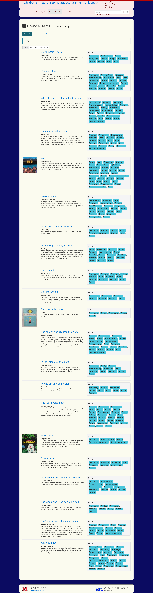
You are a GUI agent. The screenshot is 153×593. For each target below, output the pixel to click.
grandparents (103, 209)
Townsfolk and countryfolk (55, 383)
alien (91, 249)
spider (110, 350)
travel (118, 184)
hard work (93, 371)
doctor (92, 390)
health (104, 80)
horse (120, 418)
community (114, 388)
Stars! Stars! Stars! (52, 52)
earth (118, 56)
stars (116, 61)
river (91, 181)
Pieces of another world (54, 131)
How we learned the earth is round (60, 477)
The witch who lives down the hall (60, 502)
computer (120, 75)
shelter (101, 350)
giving (112, 415)
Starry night (47, 270)
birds (91, 339)
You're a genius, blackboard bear (59, 521)
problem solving (113, 116)
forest (104, 170)
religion (110, 179)
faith (124, 412)
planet (92, 61)
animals (92, 135)
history (113, 80)
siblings (92, 214)
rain (108, 390)
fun (125, 462)
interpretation (107, 110)
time (115, 390)
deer (102, 138)
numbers (111, 255)
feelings (92, 140)
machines (105, 173)
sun (115, 181)
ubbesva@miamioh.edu (37, 590)
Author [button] (36, 47)
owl (121, 143)
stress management (96, 121)
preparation (110, 530)
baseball (119, 162)
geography (102, 415)
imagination (94, 59)
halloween (93, 465)
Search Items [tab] (50, 34)
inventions (93, 173)
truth (110, 260)
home (121, 170)
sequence (120, 258)
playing (92, 563)
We (43, 158)
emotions (107, 552)
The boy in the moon (52, 309)
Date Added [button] (43, 47)
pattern (92, 258)
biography (93, 203)
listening (119, 110)
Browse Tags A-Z (41, 12)
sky (109, 61)
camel (107, 409)
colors (121, 249)
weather (92, 393)
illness (101, 420)
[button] (123, 12)
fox (110, 140)
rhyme (101, 61)
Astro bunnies (49, 542)
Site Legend (109, 6)
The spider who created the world (60, 332)
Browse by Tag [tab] (38, 34)
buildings (115, 165)
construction (94, 168)
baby (103, 366)
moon (104, 59)
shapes (122, 490)
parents (92, 146)
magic (102, 509)
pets (101, 86)
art (99, 162)
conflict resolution (96, 105)
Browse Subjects (27, 12)
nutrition (121, 255)
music (103, 176)
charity (117, 409)
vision (106, 217)
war (110, 187)
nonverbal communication (109, 83)
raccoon (102, 146)
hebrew (92, 418)
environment (109, 78)
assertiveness (94, 102)
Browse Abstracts (54, 12)
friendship (115, 344)
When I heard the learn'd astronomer (61, 98)
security (102, 89)
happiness (110, 277)
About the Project (111, 4)
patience (112, 298)
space (108, 119)
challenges (116, 549)
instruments (94, 110)
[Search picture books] (127, 12)
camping (114, 274)
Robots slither (49, 71)
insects (104, 347)
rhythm (120, 179)
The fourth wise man (52, 402)
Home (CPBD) (109, 2)
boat (91, 165)
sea (99, 181)
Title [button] (31, 47)
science (92, 89)
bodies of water (107, 75)
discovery (115, 168)
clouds (123, 339)
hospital (122, 80)
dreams (109, 528)
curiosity (123, 105)
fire (119, 78)
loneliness (118, 296)
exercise (110, 138)
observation (122, 59)
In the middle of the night (55, 362)
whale (119, 89)
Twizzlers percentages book (56, 245)
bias (116, 200)
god (120, 415)
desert (105, 168)
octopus (92, 86)
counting (104, 230)
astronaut (107, 102)
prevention (111, 86)
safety (121, 86)
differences (108, 369)
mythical (122, 347)
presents (114, 423)
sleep (122, 279)
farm (100, 390)
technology (93, 184)
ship (118, 211)
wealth (109, 426)
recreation (103, 279)
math (91, 113)
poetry (101, 116)
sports (107, 181)
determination (103, 412)
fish (126, 78)
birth (99, 339)
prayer (101, 179)
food (116, 252)
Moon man (47, 435)
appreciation (94, 296)
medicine (93, 83)
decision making (95, 206)
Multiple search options (103, 14)
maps (92, 423)
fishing (102, 140)
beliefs (104, 506)
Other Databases (111, 8)
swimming (121, 146)
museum (102, 298)
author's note (116, 407)
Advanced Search (68, 12)
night (112, 59)
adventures (109, 547)
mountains (103, 143)
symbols (101, 260)
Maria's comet (49, 196)
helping (102, 418)
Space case (47, 458)
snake (111, 89)
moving (92, 298)
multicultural (102, 423)
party (110, 509)
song (111, 146)
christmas (105, 462)
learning (92, 143)
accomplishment (95, 547)
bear (113, 525)
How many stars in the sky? (56, 226)
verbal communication (97, 149)
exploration (93, 108)
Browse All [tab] (27, 34)
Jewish (110, 420)
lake (117, 140)
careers (118, 203)
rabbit (101, 563)
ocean (124, 83)
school (110, 258)
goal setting (93, 80)
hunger (92, 420)
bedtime (104, 274)
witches (92, 511)
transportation (106, 184)
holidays (104, 465)
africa (92, 162)
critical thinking (106, 56)
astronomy (93, 56)
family (104, 108)
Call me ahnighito (51, 291)
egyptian (115, 412)
